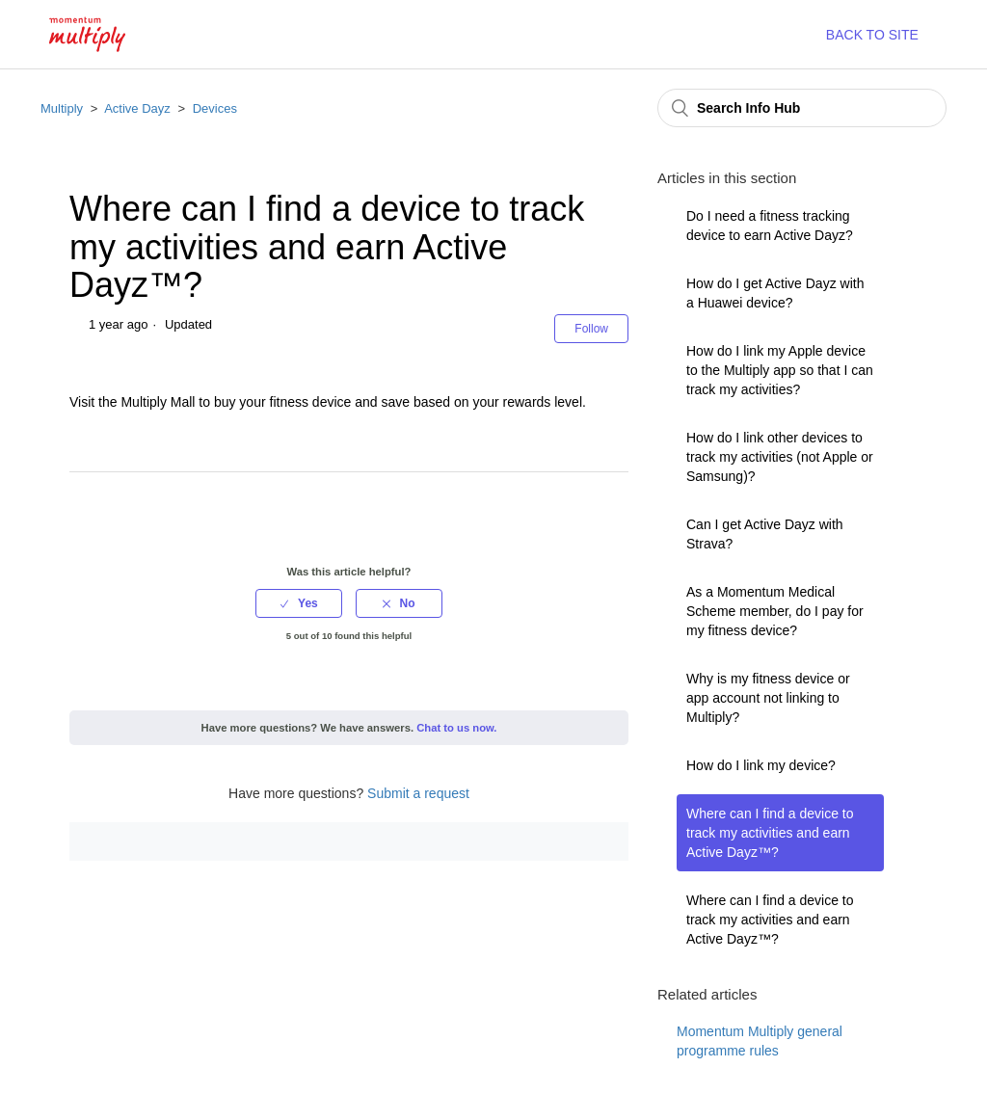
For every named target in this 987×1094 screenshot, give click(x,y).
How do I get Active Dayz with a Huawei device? (775, 293)
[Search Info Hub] (802, 108)
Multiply (61, 108)
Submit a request (418, 793)
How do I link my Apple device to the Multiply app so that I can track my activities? (779, 370)
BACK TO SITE (872, 34)
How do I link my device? (761, 765)
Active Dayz (137, 108)
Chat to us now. (456, 728)
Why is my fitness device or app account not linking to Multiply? (768, 698)
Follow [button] (591, 328)
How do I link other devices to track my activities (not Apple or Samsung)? (779, 457)
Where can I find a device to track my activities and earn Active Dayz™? (770, 833)
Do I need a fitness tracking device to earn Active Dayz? (769, 225)
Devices (215, 108)
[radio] (298, 603)
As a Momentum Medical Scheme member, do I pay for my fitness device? (775, 611)
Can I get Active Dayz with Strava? (764, 534)
